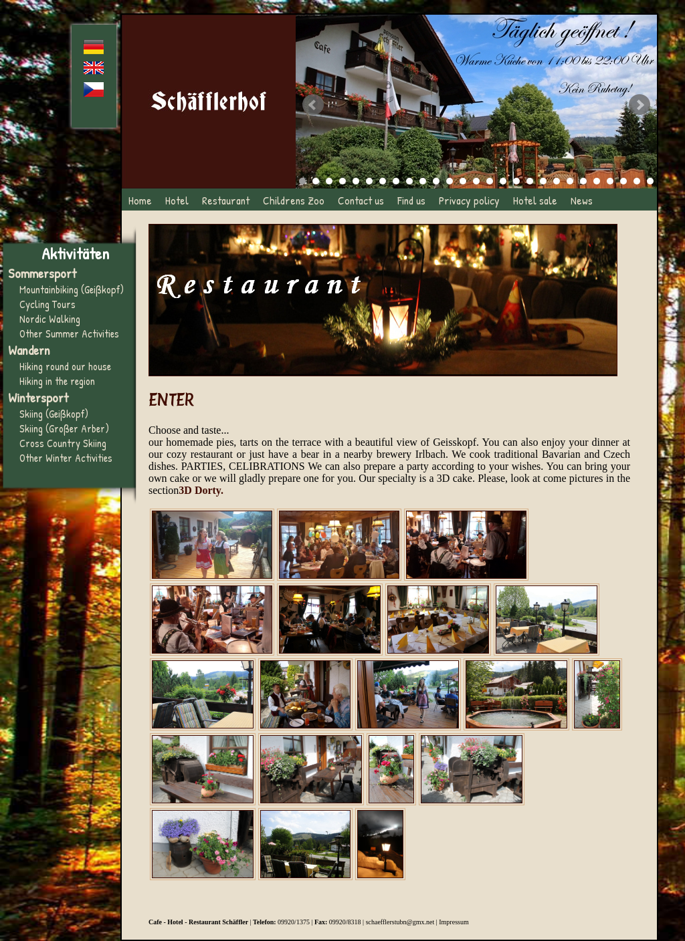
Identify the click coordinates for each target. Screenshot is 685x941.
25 (623, 181)
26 (636, 181)
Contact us (361, 200)
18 (529, 181)
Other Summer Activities (69, 333)
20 (556, 181)
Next (639, 105)
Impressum (453, 922)
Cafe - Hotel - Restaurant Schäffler (198, 922)
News (582, 200)
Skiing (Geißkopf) (53, 413)
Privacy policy (469, 200)
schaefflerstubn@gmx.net (400, 922)
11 (436, 181)
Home (140, 200)
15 (489, 181)
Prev (313, 105)
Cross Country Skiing (62, 443)
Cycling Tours (47, 304)
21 (570, 181)
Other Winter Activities (65, 457)
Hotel (177, 200)
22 (583, 181)
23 (596, 181)
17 (516, 181)
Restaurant (226, 200)
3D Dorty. (201, 490)
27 (650, 181)
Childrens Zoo (293, 200)
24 (610, 181)
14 (476, 181)
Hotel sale (535, 200)
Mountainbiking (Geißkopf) (71, 289)
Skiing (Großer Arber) (64, 428)
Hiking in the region (57, 381)
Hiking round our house (65, 366)
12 (449, 181)
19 (543, 181)
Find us (411, 200)
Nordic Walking (49, 318)
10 (422, 181)
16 (503, 181)
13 (463, 181)
